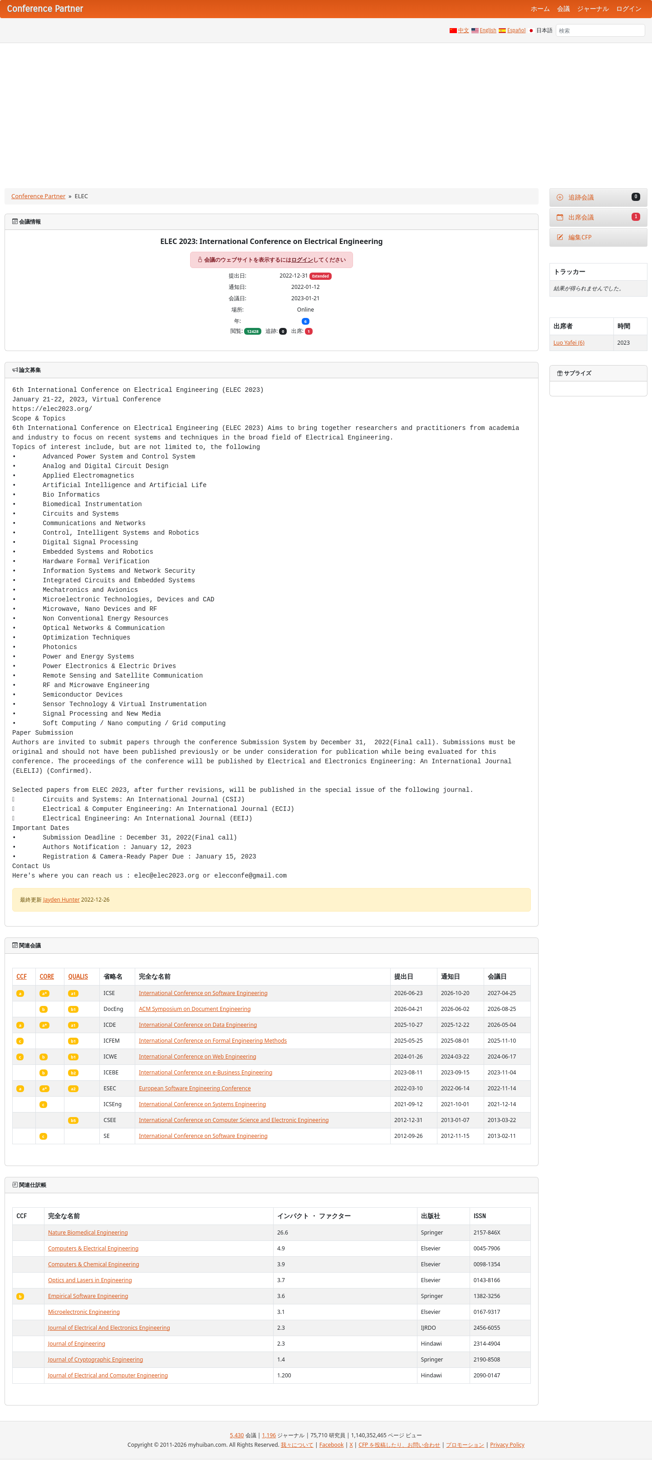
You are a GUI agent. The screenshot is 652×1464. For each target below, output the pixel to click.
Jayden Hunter (61, 899)
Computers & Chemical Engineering (93, 1264)
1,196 (269, 1435)
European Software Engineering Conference (195, 1088)
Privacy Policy (507, 1445)
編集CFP (574, 237)
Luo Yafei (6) (569, 342)
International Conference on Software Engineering (203, 993)
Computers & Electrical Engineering (93, 1248)
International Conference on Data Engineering (198, 1025)
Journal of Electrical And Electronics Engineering (109, 1328)
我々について (297, 1445)
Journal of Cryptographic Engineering (95, 1359)
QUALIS (78, 977)
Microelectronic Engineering (84, 1312)
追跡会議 (598, 197)
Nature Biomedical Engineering (88, 1232)
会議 (563, 9)
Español (516, 30)
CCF (21, 977)
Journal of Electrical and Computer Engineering (108, 1375)
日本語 (544, 30)
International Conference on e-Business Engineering (205, 1072)
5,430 (237, 1435)
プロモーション (465, 1445)
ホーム (540, 9)
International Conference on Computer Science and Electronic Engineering (234, 1120)
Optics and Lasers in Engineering (90, 1280)
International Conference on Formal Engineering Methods (213, 1040)
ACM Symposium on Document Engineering (194, 1009)
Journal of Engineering (76, 1343)
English (488, 30)
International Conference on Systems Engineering (202, 1104)
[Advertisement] (326, 111)
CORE (46, 977)
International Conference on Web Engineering (197, 1056)
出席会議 (598, 217)
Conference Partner (38, 196)
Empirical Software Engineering (88, 1296)
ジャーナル (593, 9)
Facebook (331, 1445)
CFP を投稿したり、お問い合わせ (399, 1445)
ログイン (629, 9)
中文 (463, 30)
